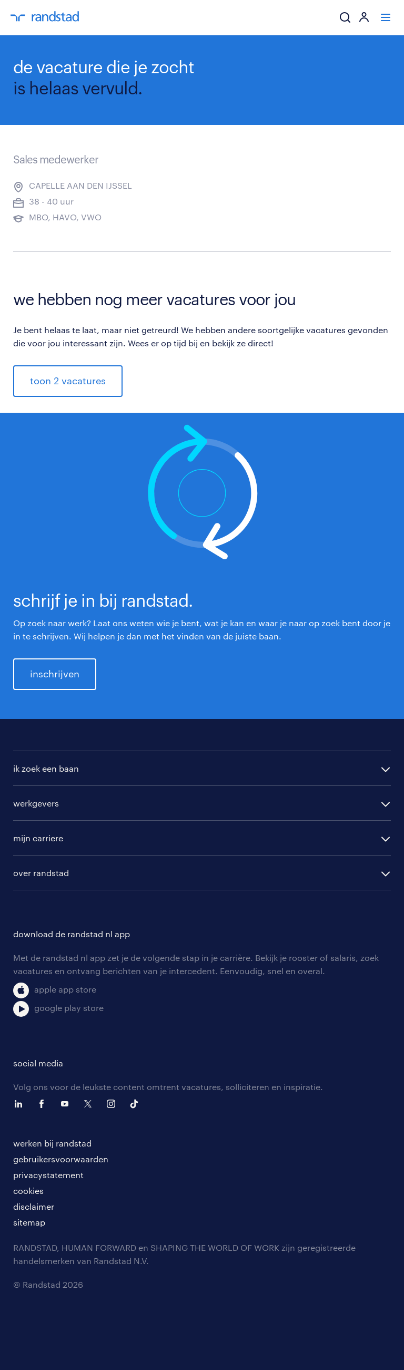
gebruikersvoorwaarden (60, 1159)
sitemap (29, 1222)
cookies (28, 1191)
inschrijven (54, 673)
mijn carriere (38, 838)
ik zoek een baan (46, 768)
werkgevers (36, 803)
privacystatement (48, 1175)
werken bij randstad (52, 1143)
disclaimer (33, 1206)
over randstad (41, 873)
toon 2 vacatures (68, 380)
